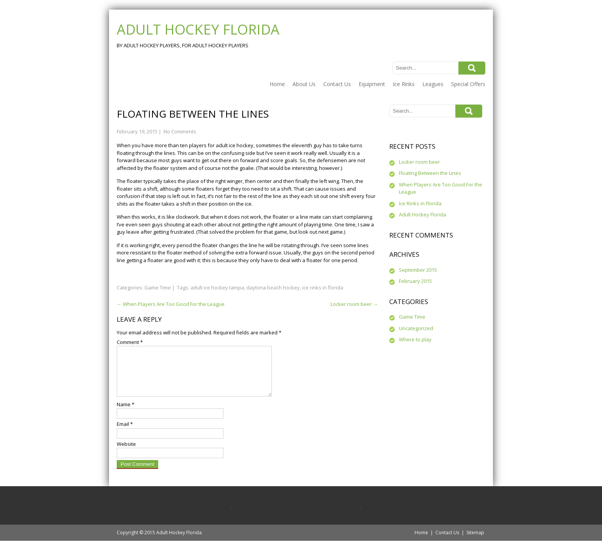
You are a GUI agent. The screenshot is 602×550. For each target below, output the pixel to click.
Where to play (415, 339)
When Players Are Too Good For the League (171, 304)
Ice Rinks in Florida (420, 203)
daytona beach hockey (273, 287)
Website (126, 453)
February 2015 (415, 280)
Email (125, 433)
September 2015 (418, 269)
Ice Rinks (404, 84)
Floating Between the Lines (430, 172)
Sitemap (475, 541)
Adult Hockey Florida (422, 214)
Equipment (372, 84)
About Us (304, 84)
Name (125, 413)
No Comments (180, 131)
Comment (130, 342)
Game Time (157, 287)
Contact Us (337, 84)
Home (277, 84)
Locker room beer (354, 304)
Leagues (432, 84)
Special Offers (468, 84)
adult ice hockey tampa (217, 287)
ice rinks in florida (322, 287)
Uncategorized (416, 328)
